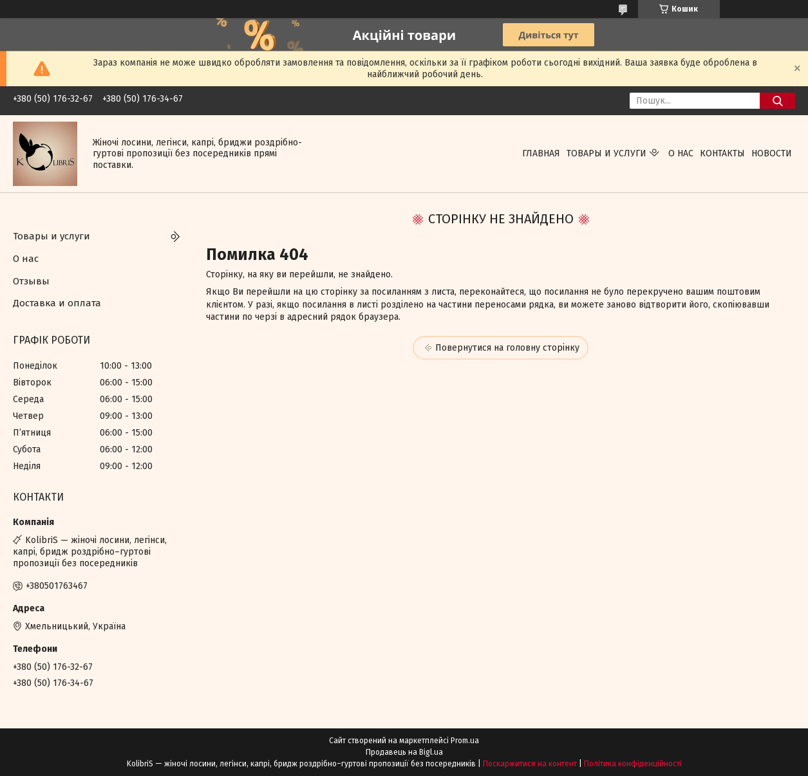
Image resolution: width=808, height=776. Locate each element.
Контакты (722, 153)
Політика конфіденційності (633, 763)
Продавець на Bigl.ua (404, 752)
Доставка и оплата (57, 303)
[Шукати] (777, 101)
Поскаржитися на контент (530, 763)
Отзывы (31, 281)
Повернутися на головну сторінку (507, 347)
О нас (680, 153)
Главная (541, 153)
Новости (771, 153)
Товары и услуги (606, 153)
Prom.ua (465, 740)
